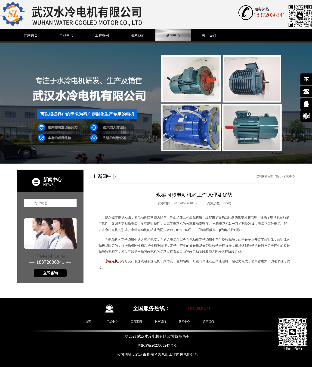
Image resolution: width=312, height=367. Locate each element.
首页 (278, 176)
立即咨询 (50, 273)
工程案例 (102, 35)
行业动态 (38, 203)
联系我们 (138, 35)
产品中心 (66, 35)
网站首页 (31, 35)
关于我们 (209, 35)
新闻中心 (173, 35)
